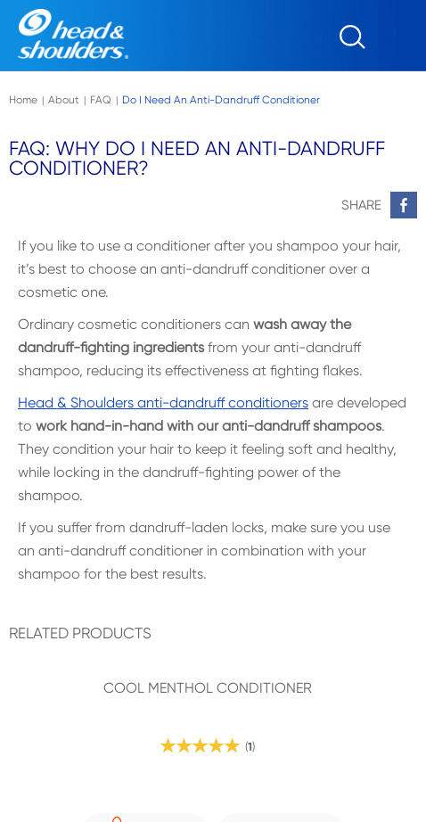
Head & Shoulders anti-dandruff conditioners (163, 402)
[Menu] (404, 42)
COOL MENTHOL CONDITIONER (207, 688)
